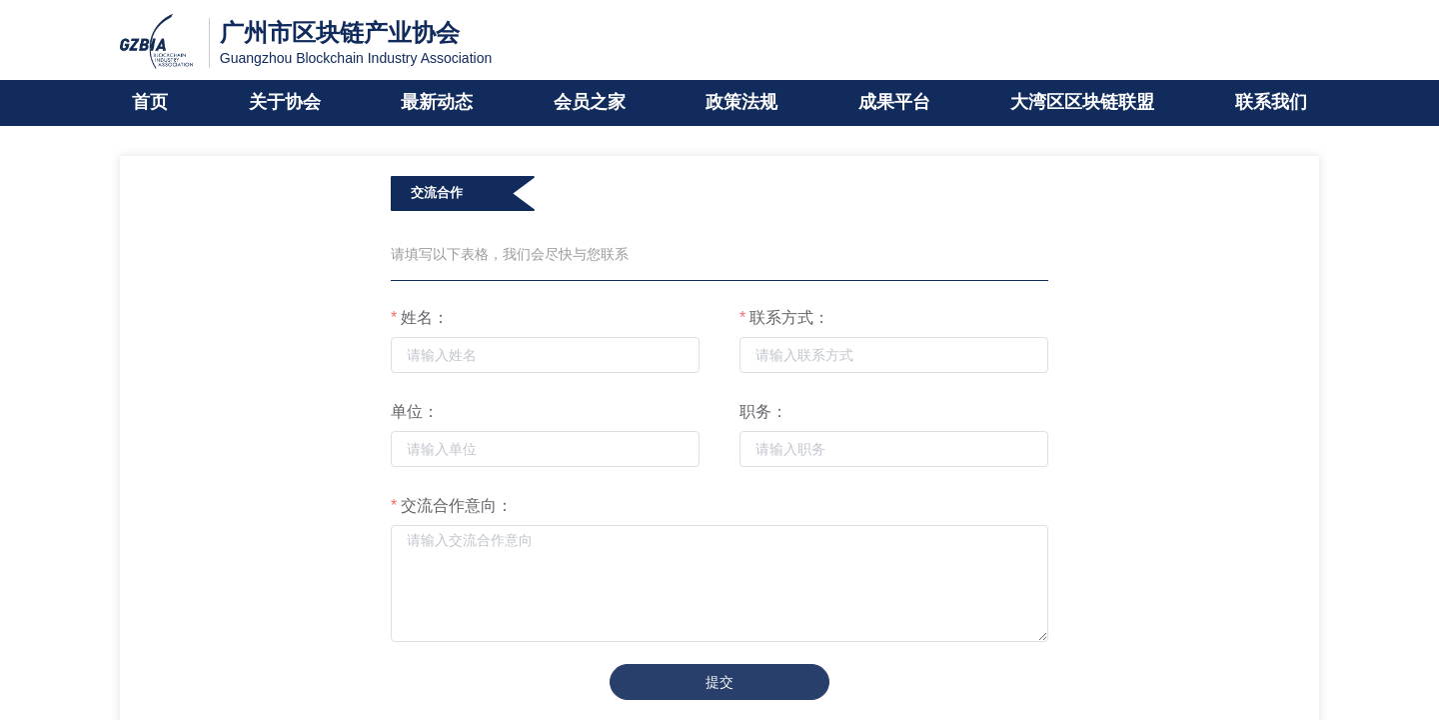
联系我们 (1271, 103)
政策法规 (741, 103)
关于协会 (285, 103)
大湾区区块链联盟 (1082, 103)
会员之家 (590, 103)
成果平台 (894, 103)
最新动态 (437, 103)
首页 (150, 103)
